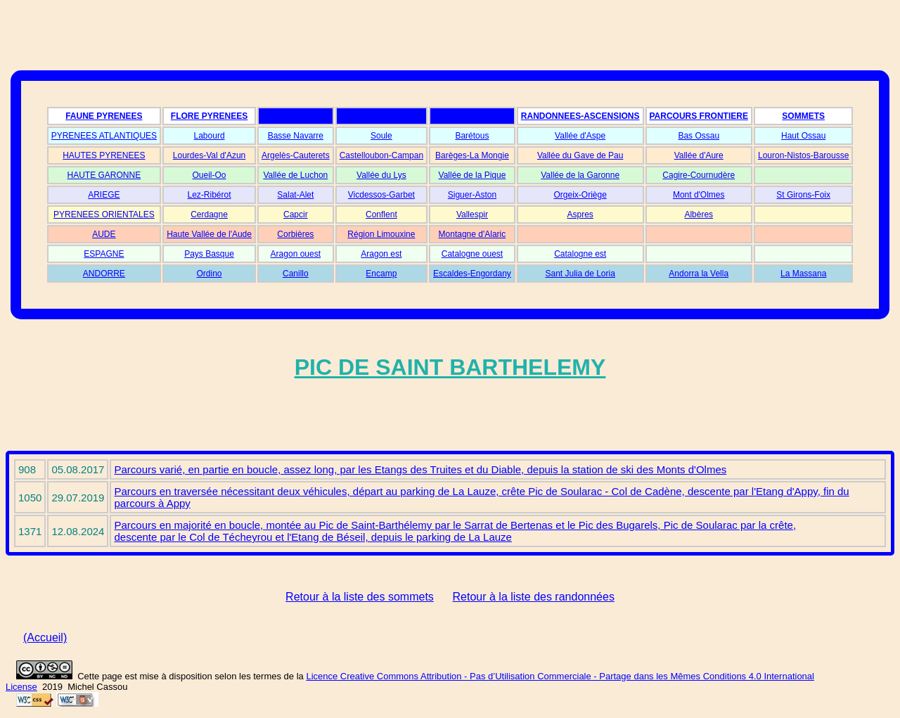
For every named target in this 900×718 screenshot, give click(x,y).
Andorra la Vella (698, 273)
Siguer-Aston (472, 195)
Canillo (296, 273)
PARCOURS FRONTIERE (699, 116)
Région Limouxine (381, 234)
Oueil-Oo (209, 175)
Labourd (209, 136)
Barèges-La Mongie (472, 155)
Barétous (472, 136)
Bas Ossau (698, 136)
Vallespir (472, 214)
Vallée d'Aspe (580, 136)
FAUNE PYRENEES (103, 116)
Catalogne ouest (472, 254)
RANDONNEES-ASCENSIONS (580, 116)
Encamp (381, 273)
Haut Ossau (803, 136)
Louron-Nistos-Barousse (803, 155)
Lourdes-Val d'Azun (209, 155)
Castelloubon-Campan (381, 155)
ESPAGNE (104, 254)
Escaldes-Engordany (472, 273)
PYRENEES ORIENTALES (104, 214)
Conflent (381, 214)
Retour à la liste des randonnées (534, 597)
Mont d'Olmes (699, 195)
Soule (381, 136)
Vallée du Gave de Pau (580, 155)
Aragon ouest (296, 254)
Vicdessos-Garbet (381, 195)
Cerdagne (209, 214)
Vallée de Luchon (295, 175)
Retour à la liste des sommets (359, 597)
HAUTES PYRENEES (104, 155)
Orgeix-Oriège (579, 195)
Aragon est (381, 254)
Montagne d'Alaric (472, 234)
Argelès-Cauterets (296, 155)
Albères (698, 214)
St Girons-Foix (803, 195)
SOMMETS (803, 116)
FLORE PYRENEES (209, 116)
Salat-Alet (295, 195)
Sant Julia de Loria (580, 273)
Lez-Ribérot (209, 195)
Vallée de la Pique (472, 175)
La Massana (803, 273)
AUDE (103, 234)
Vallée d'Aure (699, 155)
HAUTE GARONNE (104, 175)
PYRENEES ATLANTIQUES (104, 136)
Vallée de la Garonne (580, 175)
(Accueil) (45, 637)
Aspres (580, 214)
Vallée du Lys (381, 175)
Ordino (209, 273)
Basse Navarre (295, 136)
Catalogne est (580, 254)
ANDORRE (104, 273)
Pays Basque (209, 254)
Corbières (295, 234)
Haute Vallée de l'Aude (209, 234)
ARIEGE (104, 195)
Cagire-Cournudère (698, 175)
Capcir (295, 214)
